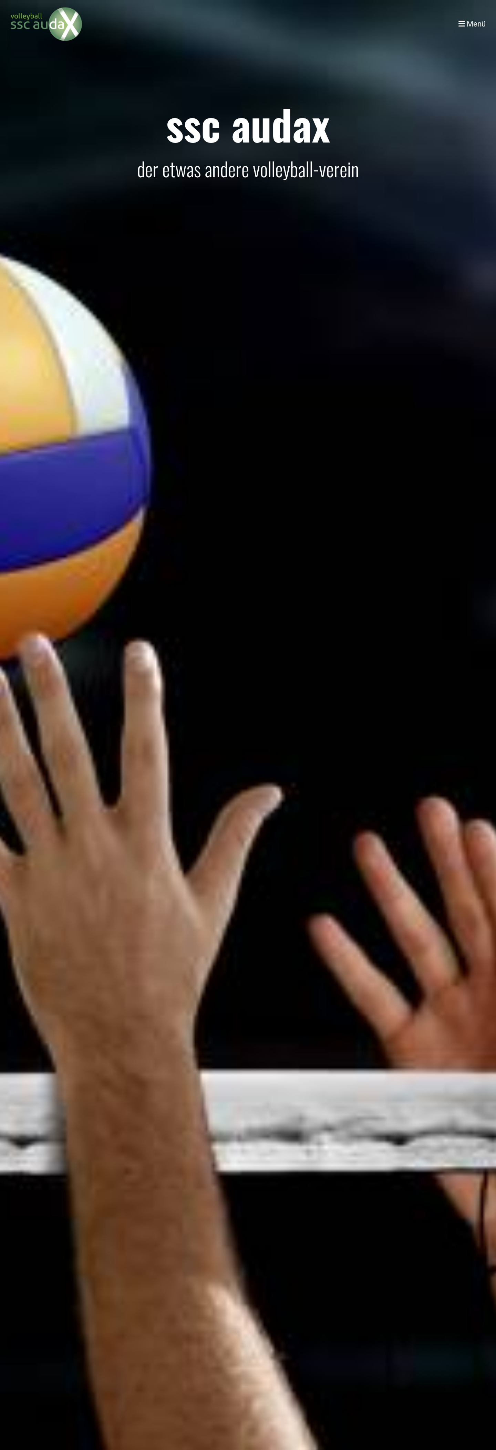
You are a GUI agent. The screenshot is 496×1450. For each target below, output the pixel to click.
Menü (472, 24)
